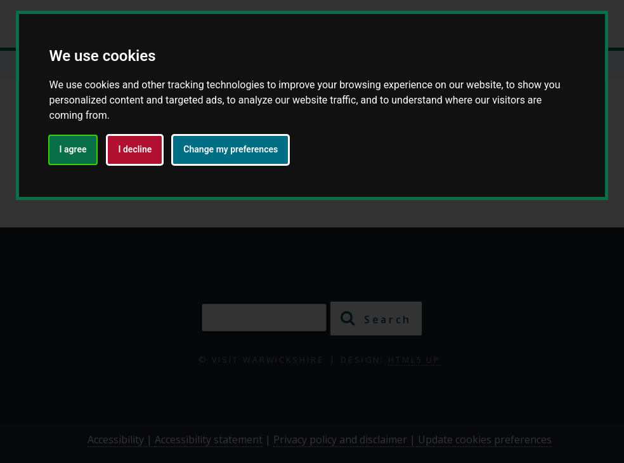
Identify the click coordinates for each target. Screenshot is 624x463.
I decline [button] (135, 149)
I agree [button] (73, 149)
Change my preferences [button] (230, 149)
